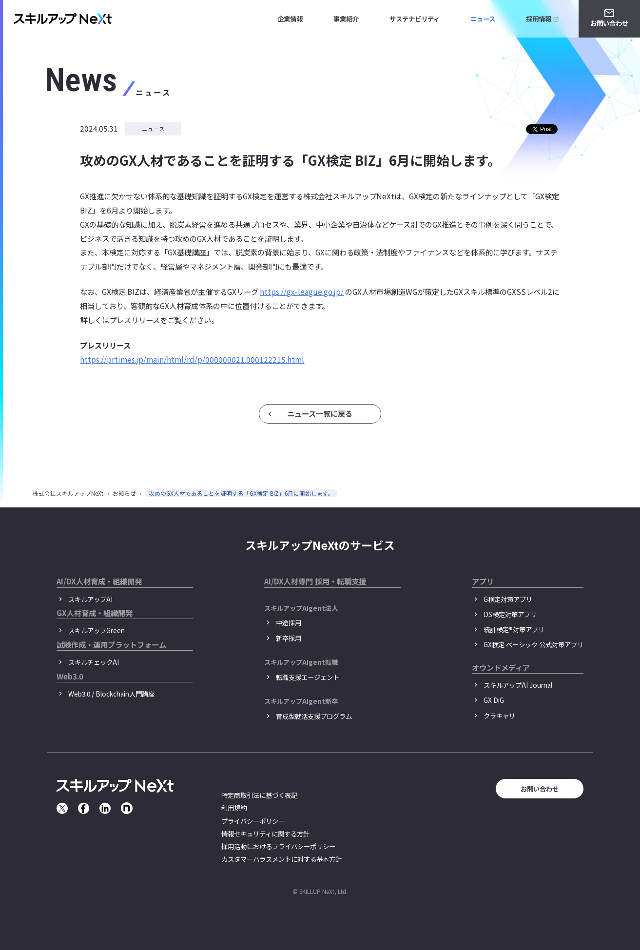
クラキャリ (499, 715)
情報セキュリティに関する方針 (265, 833)
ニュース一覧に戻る (319, 413)
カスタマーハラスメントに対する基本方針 (281, 859)
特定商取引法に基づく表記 (259, 795)
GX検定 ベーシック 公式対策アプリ (533, 644)
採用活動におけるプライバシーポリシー (278, 846)
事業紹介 (346, 18)
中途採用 (288, 622)
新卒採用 (288, 638)
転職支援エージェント (307, 677)
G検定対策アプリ (508, 599)
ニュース (482, 18)
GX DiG (494, 700)
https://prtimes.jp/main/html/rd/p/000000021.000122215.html (192, 359)
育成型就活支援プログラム (314, 716)
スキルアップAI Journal (518, 685)
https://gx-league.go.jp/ (302, 291)
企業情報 (290, 18)
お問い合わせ (609, 23)
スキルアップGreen (96, 630)
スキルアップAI (90, 599)
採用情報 (538, 18)
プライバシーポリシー (253, 821)
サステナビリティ (414, 18)
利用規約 (234, 808)
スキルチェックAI (93, 662)
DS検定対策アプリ (510, 614)
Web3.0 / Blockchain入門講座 (111, 693)
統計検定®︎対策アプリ (514, 629)
